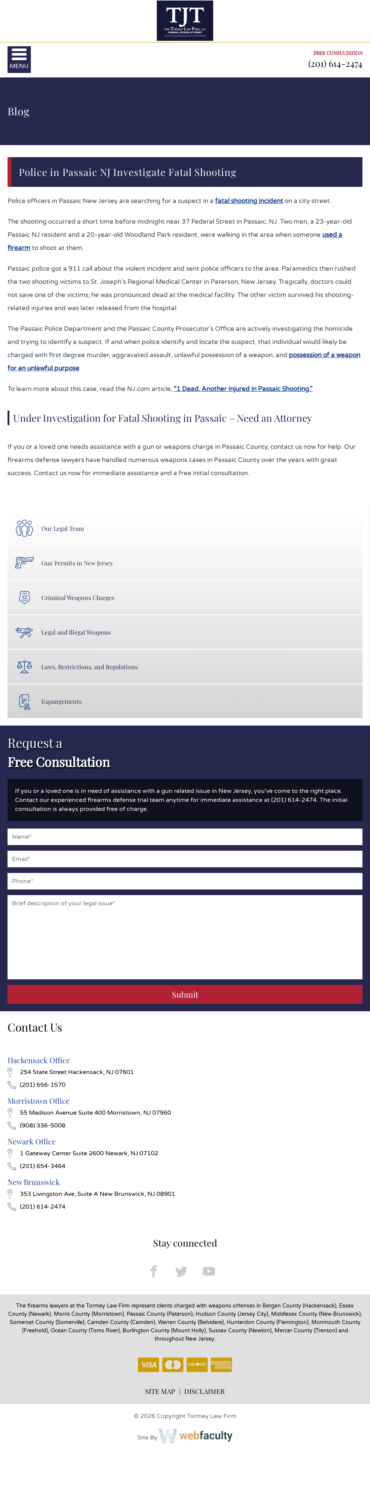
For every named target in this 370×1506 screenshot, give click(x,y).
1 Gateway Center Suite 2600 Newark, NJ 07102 (83, 1153)
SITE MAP (160, 1391)
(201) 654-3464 (36, 1166)
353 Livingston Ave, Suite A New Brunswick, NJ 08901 (91, 1193)
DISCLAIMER (204, 1391)
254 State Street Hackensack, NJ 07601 (71, 1072)
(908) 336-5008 (36, 1125)
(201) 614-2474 (335, 63)
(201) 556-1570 (36, 1084)
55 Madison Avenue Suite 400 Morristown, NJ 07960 (89, 1112)
